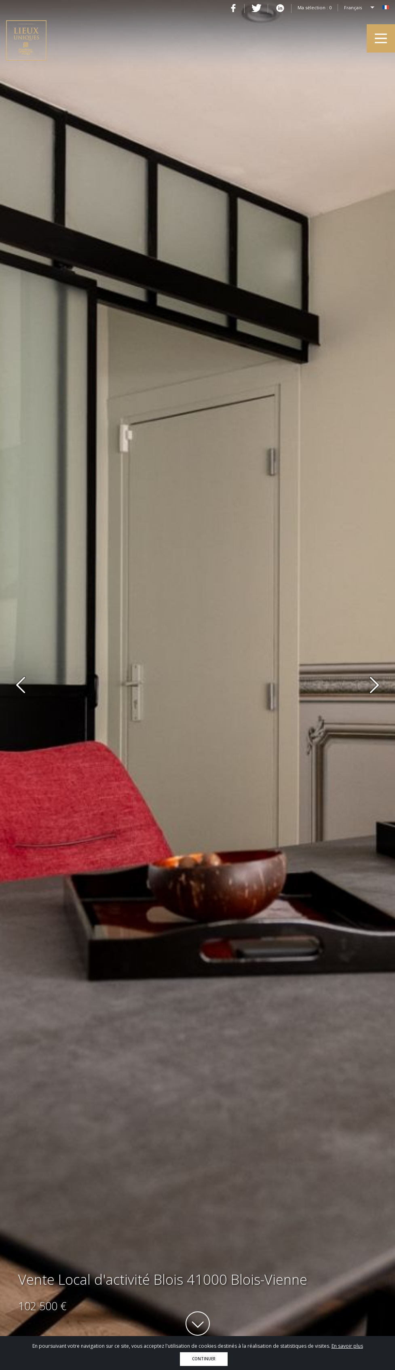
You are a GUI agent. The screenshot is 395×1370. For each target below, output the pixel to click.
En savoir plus (347, 1346)
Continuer (203, 1359)
